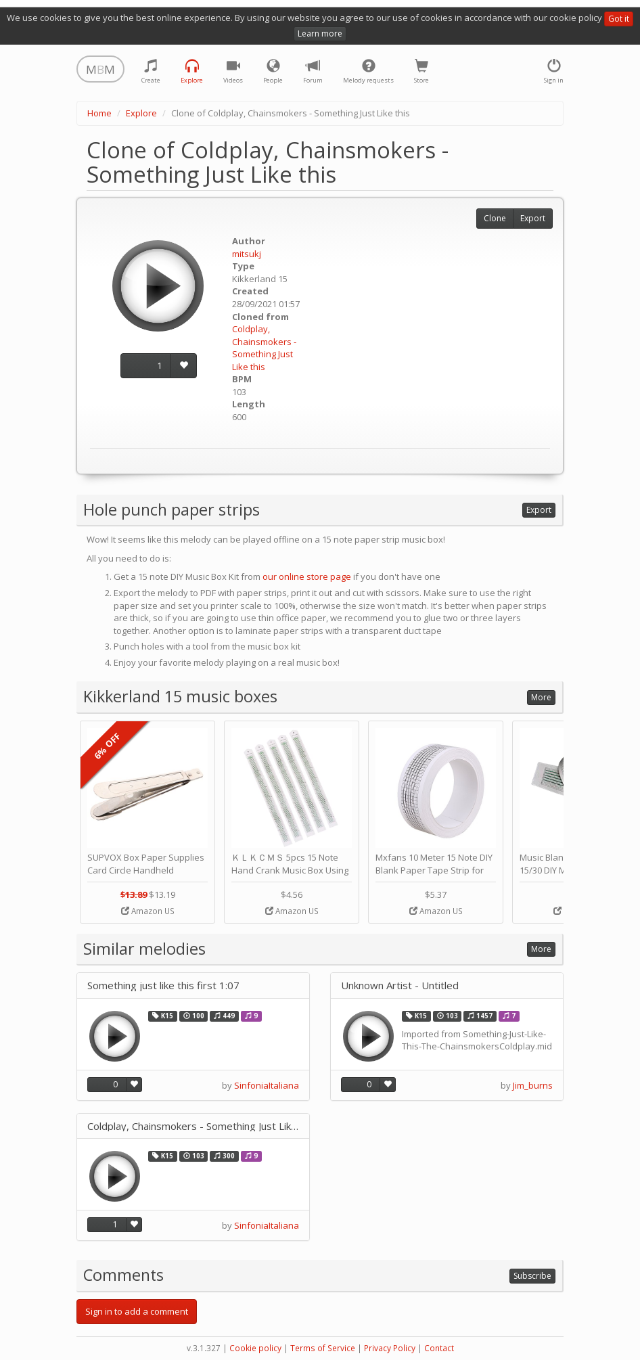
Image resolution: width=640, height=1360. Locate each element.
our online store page (306, 576)
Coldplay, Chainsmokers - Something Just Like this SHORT (193, 1126)
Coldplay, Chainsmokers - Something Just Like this (264, 348)
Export (532, 218)
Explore (141, 113)
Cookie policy (255, 1348)
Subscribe (532, 1276)
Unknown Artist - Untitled (400, 985)
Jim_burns (533, 1085)
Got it (618, 18)
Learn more (320, 33)
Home (99, 113)
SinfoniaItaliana (266, 1085)
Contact (439, 1348)
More (541, 697)
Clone (495, 218)
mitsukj (246, 254)
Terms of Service (322, 1348)
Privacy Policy (389, 1348)
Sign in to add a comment (136, 1311)
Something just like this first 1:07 (163, 985)
